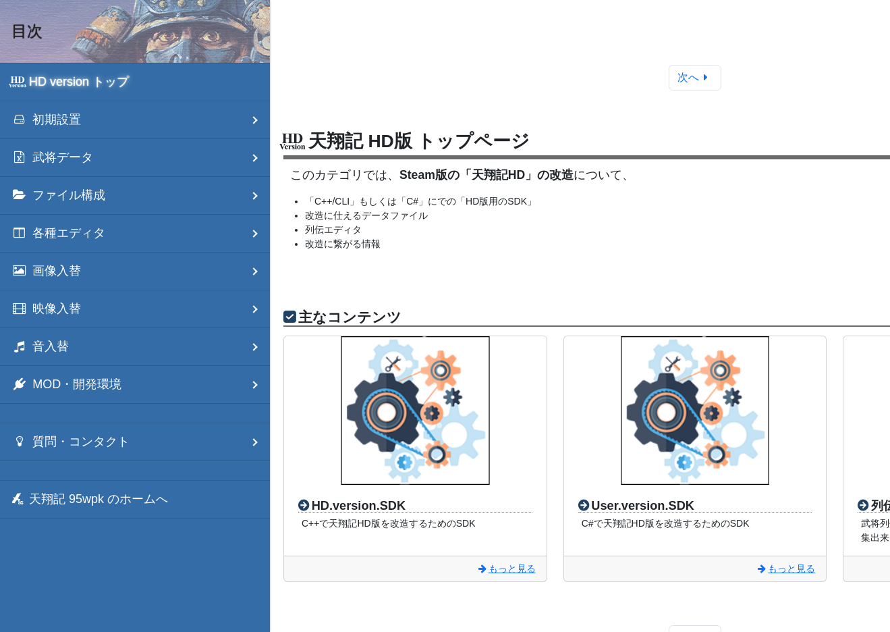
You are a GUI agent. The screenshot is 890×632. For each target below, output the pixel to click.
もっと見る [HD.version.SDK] (506, 568)
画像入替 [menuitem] (140, 271)
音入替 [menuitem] (140, 346)
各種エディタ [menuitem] (140, 233)
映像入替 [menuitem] (140, 308)
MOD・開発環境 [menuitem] (140, 384)
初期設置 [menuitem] (140, 119)
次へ (695, 77)
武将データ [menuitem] (140, 157)
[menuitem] (135, 82)
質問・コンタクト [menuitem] (140, 441)
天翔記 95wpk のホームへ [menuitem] (89, 499)
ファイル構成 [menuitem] (140, 195)
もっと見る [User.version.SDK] (785, 568)
